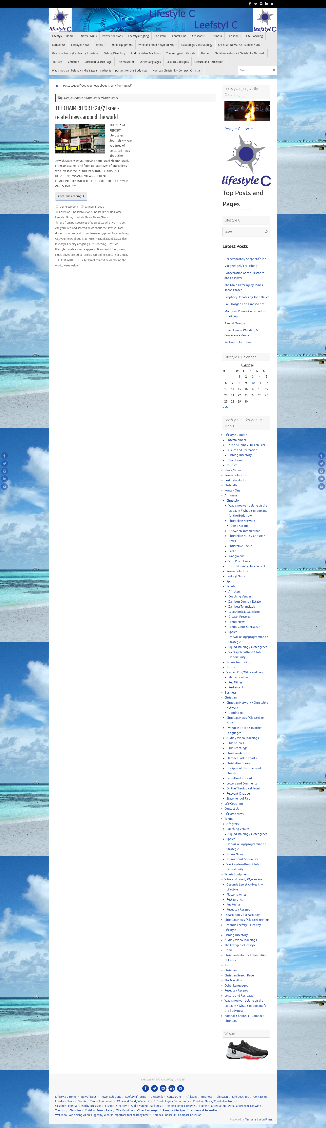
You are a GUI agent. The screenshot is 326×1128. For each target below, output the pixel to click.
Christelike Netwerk (241, 521)
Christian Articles (238, 753)
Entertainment (236, 440)
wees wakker (72, 265)
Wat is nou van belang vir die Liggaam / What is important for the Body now (247, 511)
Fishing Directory (240, 455)
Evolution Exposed (239, 778)
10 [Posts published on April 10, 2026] (253, 383)
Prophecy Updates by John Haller (246, 297)
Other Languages (236, 986)
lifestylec (61, 249)
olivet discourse (73, 255)
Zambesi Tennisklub (241, 607)
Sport (230, 581)
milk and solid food (105, 249)
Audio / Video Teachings (242, 738)
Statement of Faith (239, 799)
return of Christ (117, 255)
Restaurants (236, 687)
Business (230, 693)
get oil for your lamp (115, 233)
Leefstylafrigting (77, 244)
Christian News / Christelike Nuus (92, 212)
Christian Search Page (239, 975)
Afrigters (234, 592)
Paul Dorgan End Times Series (244, 304)
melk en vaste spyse (80, 249)
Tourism (231, 465)
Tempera (250, 1119)
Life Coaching (97, 244)
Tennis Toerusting (238, 662)
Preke (232, 551)
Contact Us (231, 809)
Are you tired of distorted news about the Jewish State (89, 228)
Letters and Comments (241, 783)
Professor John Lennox (240, 342)
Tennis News (236, 622)
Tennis (230, 586)
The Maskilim (233, 980)
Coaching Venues (240, 596)
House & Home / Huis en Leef (245, 445)
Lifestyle (112, 244)
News (122, 249)
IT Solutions (234, 460)
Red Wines (235, 682)
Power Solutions (235, 475)
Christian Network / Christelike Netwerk (236, 1106)
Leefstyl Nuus (63, 217)
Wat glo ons (236, 556)
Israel (109, 238)
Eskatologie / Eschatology (241, 915)
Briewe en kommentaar (244, 531)
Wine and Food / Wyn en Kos (243, 879)
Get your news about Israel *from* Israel (80, 238)
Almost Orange (234, 323)
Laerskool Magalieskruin (244, 612)
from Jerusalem (92, 233)
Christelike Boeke (240, 546)
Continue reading (72, 196)
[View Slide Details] (247, 111)
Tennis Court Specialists (244, 627)
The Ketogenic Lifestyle (240, 945)
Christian (64, 212)
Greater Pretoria (239, 617)
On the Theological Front (243, 788)
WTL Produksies (239, 561)
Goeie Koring (239, 526)
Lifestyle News (82, 217)
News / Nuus (100, 217)
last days (60, 244)
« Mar (226, 407)
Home (118, 212)
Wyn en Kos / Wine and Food (245, 672)
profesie (89, 255)
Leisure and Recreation (241, 450)
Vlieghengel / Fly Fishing (240, 266)
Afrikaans (231, 495)
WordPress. (266, 1119)
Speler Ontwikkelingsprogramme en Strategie (248, 637)
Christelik (230, 485)
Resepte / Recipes (238, 910)
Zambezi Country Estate (244, 602)
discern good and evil (68, 233)
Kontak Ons (232, 490)
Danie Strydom (69, 206)
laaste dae (120, 238)
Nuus (58, 255)
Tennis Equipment (236, 874)
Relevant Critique (238, 794)
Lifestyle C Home (235, 435)
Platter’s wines (238, 677)
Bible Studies (235, 743)
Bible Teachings (236, 748)
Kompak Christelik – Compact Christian (177, 1115)
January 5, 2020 (94, 206)
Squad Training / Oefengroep (248, 647)
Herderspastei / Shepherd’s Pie (245, 259)
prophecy (101, 255)
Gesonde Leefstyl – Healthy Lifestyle (78, 1106)
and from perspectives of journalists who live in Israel (92, 222)
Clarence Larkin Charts (241, 758)
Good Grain (236, 713)
